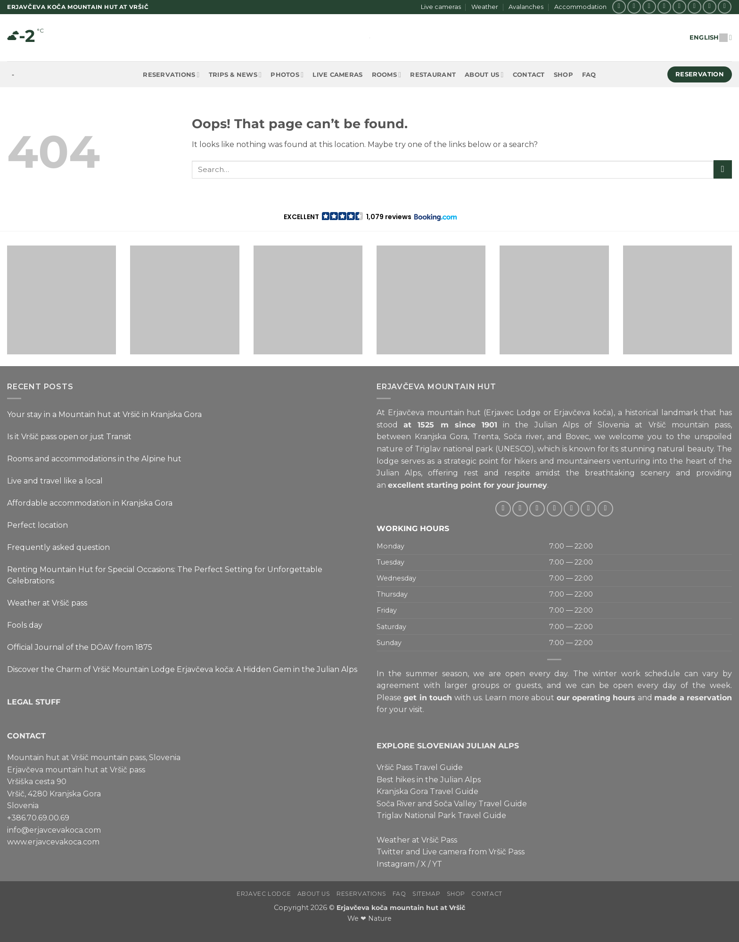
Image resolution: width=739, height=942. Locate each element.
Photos (287, 74)
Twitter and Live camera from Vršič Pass (451, 851)
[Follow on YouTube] (724, 7)
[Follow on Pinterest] (709, 7)
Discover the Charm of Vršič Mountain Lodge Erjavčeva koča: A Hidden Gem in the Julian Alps (182, 669)
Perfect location (37, 525)
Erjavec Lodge (264, 893)
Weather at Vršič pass (47, 602)
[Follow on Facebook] (619, 7)
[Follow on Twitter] (664, 7)
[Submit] (723, 169)
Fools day (24, 625)
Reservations (171, 74)
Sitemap (426, 893)
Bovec (577, 436)
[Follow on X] (649, 7)
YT (437, 864)
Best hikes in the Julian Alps (429, 779)
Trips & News (235, 74)
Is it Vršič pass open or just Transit (69, 436)
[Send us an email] (679, 7)
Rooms (387, 74)
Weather (484, 6)
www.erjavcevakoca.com (53, 841)
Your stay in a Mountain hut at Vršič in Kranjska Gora (104, 414)
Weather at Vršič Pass (417, 839)
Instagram (396, 864)
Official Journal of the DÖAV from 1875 (79, 647)
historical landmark (661, 412)
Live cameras (441, 6)
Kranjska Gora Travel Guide (427, 791)
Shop (563, 74)
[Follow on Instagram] (634, 7)
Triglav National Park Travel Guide (441, 815)
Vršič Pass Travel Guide (420, 767)
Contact (529, 74)
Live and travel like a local (55, 480)
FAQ (589, 74)
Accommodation (580, 6)
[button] (370, 217)
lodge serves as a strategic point (438, 460)
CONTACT (26, 735)
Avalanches (526, 6)
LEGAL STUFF (33, 701)
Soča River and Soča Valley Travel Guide (452, 803)
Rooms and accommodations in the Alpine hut (94, 458)
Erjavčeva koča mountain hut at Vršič (401, 907)
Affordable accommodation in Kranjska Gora (89, 503)
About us (484, 74)
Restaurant (433, 74)
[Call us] (694, 7)
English (711, 37)
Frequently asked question (58, 547)
